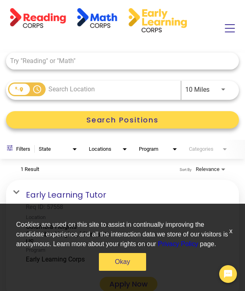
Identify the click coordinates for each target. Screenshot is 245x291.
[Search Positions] (122, 120)
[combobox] (118, 61)
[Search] (122, 120)
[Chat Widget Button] (228, 274)
